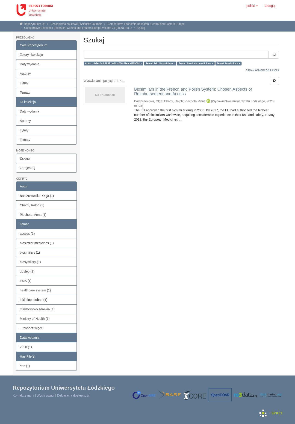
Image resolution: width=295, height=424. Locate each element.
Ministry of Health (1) (35, 318)
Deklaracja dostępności (73, 395)
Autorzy (25, 73)
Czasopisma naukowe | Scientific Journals (76, 24)
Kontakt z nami (23, 395)
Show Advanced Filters (262, 70)
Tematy (25, 92)
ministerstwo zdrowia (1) (37, 309)
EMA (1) (26, 281)
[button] (252, 6)
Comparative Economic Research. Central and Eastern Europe (146, 24)
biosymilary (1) (30, 262)
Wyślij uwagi (45, 395)
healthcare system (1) (35, 290)
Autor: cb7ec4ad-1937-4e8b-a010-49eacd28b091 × (113, 63)
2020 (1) (26, 347)
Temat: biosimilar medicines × (196, 63)
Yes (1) (25, 366)
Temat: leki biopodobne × (160, 63)
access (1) (27, 233)
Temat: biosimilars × (228, 63)
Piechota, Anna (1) (33, 214)
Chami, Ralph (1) (32, 205)
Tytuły (24, 83)
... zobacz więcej (32, 328)
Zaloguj (25, 158)
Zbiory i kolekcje (31, 54)
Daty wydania (29, 64)
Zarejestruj (27, 168)
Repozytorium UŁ (34, 24)
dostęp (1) (27, 271)
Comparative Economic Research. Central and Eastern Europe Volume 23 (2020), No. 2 (78, 28)
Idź (273, 54)
